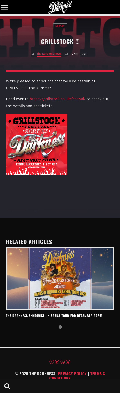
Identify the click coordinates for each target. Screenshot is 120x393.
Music (60, 26)
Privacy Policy (72, 373)
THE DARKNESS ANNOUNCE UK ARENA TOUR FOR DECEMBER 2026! (54, 315)
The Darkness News (49, 54)
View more (60, 278)
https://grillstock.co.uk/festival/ (57, 98)
